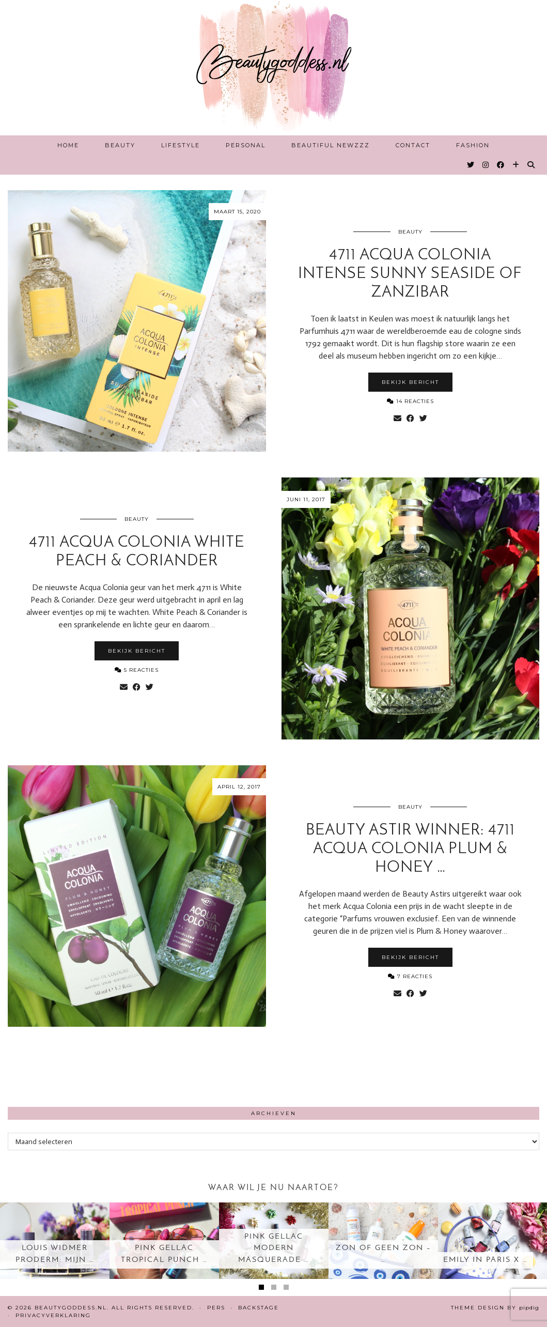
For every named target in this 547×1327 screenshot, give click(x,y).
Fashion (473, 145)
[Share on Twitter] (423, 418)
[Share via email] (397, 418)
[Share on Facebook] (410, 418)
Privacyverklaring (53, 1315)
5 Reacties (137, 670)
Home (68, 145)
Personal (245, 145)
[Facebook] (501, 165)
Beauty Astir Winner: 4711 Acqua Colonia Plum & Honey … (410, 849)
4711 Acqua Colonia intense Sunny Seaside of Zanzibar (410, 274)
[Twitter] (471, 165)
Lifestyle (180, 145)
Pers (216, 1307)
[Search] (531, 165)
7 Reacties (410, 976)
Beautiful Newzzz (330, 145)
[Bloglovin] (516, 165)
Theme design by (495, 1307)
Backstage (258, 1307)
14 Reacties (410, 401)
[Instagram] (486, 165)
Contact (413, 145)
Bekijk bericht (410, 382)
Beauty (120, 145)
